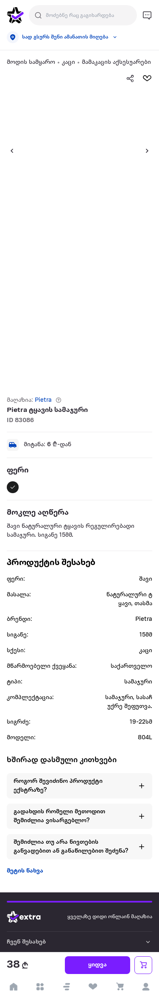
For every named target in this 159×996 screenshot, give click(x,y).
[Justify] (38, 15)
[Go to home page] (30, 917)
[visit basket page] (119, 986)
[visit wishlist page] (93, 986)
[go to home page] (15, 15)
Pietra (43, 400)
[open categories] (40, 986)
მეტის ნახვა (25, 871)
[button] (8, 150)
